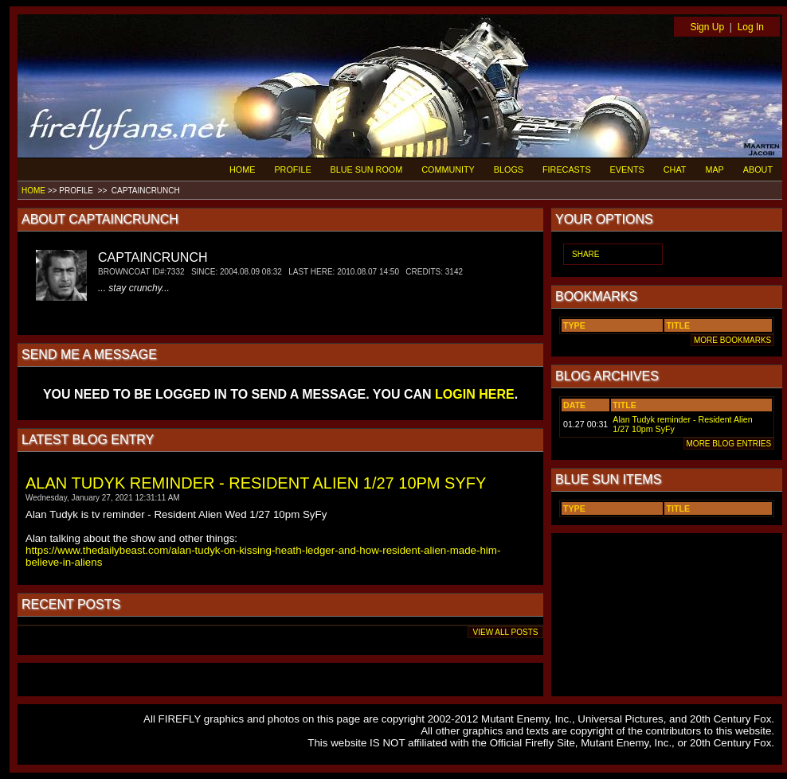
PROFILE (292, 169)
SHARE (585, 254)
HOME (242, 169)
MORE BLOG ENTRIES (728, 443)
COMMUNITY (448, 169)
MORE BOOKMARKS (732, 340)
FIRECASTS (566, 169)
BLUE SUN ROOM (367, 169)
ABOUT (758, 169)
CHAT (675, 169)
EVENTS (627, 169)
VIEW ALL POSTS (505, 632)
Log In (751, 27)
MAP (714, 169)
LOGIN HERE (475, 394)
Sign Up (707, 27)
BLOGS (508, 169)
